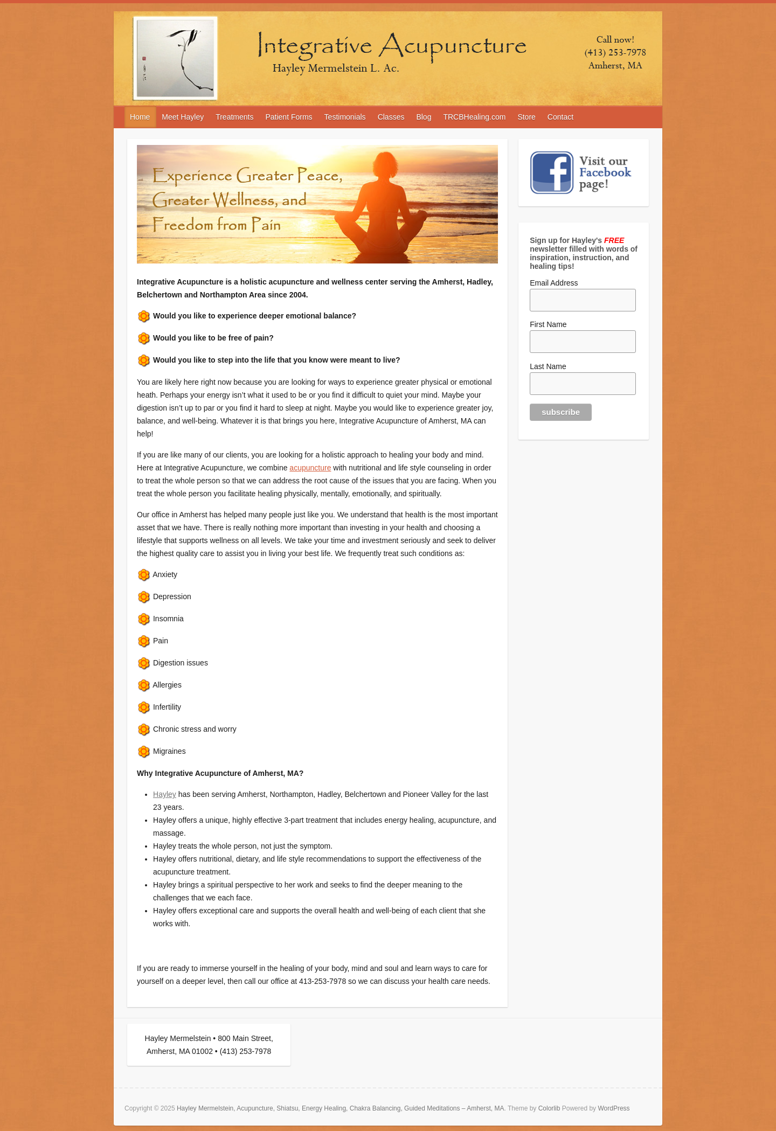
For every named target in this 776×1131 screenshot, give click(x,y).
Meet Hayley (183, 117)
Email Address (554, 283)
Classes (391, 117)
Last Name (548, 366)
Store (526, 117)
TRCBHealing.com (474, 117)
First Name (548, 324)
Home (140, 117)
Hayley (164, 794)
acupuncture (310, 467)
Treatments (234, 117)
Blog (423, 117)
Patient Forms (288, 117)
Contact (560, 117)
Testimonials (345, 117)
